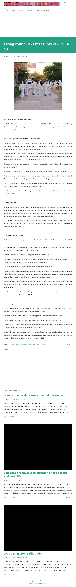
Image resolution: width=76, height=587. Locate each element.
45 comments (12, 574)
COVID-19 (10, 344)
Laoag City (38, 344)
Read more (69, 416)
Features (29, 10)
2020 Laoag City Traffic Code (23, 553)
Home (5, 10)
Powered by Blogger (38, 580)
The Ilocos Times (12, 2)
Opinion (20, 10)
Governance (16, 344)
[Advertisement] (38, 25)
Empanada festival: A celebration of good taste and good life (35, 474)
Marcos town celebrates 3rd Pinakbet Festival (34, 395)
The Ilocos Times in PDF (42, 10)
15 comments (12, 497)
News (12, 10)
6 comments (12, 416)
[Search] (65, 3)
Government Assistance (28, 344)
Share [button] (68, 344)
